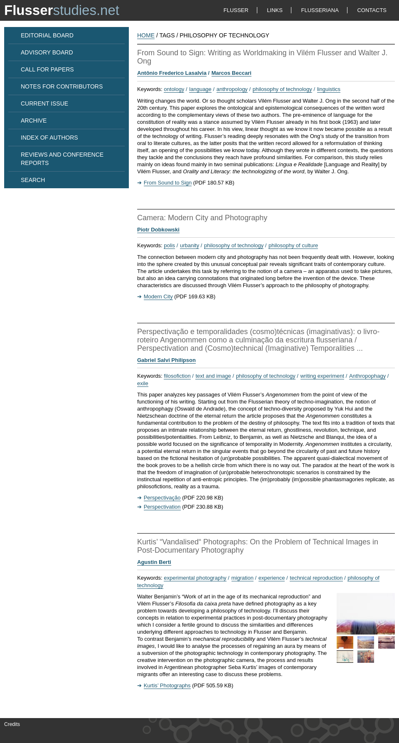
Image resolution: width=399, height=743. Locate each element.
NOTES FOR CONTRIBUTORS (62, 86)
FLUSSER (236, 10)
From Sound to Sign (168, 183)
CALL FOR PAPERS (47, 69)
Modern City (158, 296)
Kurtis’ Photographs (167, 685)
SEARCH (33, 180)
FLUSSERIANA (320, 10)
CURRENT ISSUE (44, 103)
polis (169, 245)
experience (272, 578)
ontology (174, 89)
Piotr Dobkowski (158, 229)
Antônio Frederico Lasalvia (172, 73)
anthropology (232, 89)
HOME (146, 35)
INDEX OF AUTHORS (49, 137)
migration (243, 578)
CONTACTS (372, 10)
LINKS (275, 10)
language (200, 89)
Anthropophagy (367, 376)
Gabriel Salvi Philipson (166, 360)
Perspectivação (162, 498)
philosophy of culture (293, 245)
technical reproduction (316, 578)
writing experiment (322, 376)
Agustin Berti (154, 562)
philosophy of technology (282, 89)
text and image (213, 376)
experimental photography (195, 578)
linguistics (328, 89)
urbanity (189, 245)
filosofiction (177, 376)
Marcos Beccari (231, 73)
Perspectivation (162, 507)
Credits (12, 724)
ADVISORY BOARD (47, 52)
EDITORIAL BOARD (47, 35)
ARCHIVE (34, 120)
